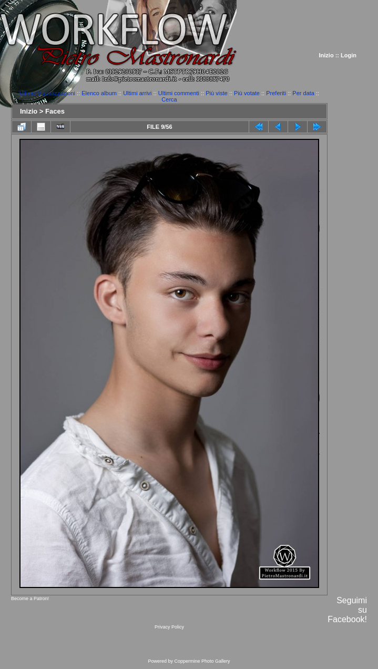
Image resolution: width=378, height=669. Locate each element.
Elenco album (99, 93)
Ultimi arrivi (137, 93)
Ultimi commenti (178, 93)
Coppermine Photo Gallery (202, 661)
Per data (303, 93)
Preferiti (276, 93)
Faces (55, 111)
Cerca (169, 99)
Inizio (326, 55)
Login (348, 55)
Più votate (247, 93)
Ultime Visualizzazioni (47, 93)
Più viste (217, 93)
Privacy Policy (169, 627)
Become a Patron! (30, 598)
